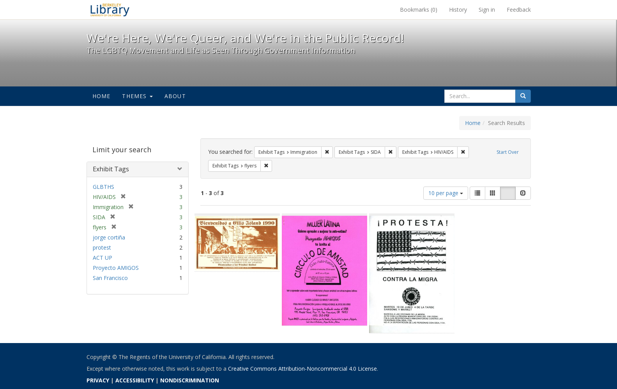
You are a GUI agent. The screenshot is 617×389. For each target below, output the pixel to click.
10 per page (445, 193)
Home (101, 96)
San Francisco (110, 278)
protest (102, 247)
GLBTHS (103, 186)
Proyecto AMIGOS (116, 267)
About (175, 96)
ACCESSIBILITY (134, 380)
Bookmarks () (418, 9)
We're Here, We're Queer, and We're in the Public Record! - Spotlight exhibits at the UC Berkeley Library (110, 9)
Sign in (487, 9)
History (458, 9)
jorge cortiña (109, 237)
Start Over (508, 152)
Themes (137, 96)
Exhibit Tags (111, 169)
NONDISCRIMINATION (189, 380)
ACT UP (102, 257)
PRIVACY (98, 380)
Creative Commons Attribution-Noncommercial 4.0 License (302, 368)
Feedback (519, 9)
